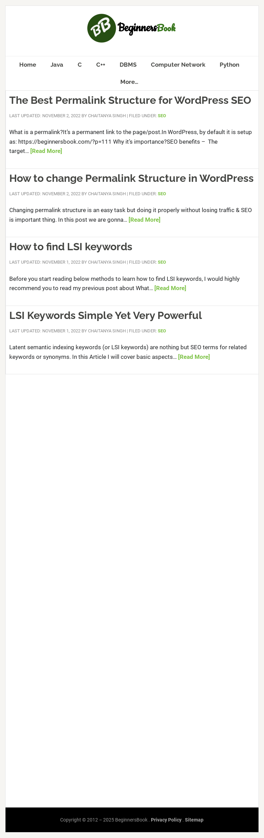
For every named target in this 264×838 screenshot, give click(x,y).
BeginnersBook (132, 28)
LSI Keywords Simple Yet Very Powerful (105, 315)
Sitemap (194, 820)
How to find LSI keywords (70, 247)
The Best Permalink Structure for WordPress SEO (130, 100)
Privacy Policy (166, 820)
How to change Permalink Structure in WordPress (131, 178)
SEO (162, 115)
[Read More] (46, 150)
